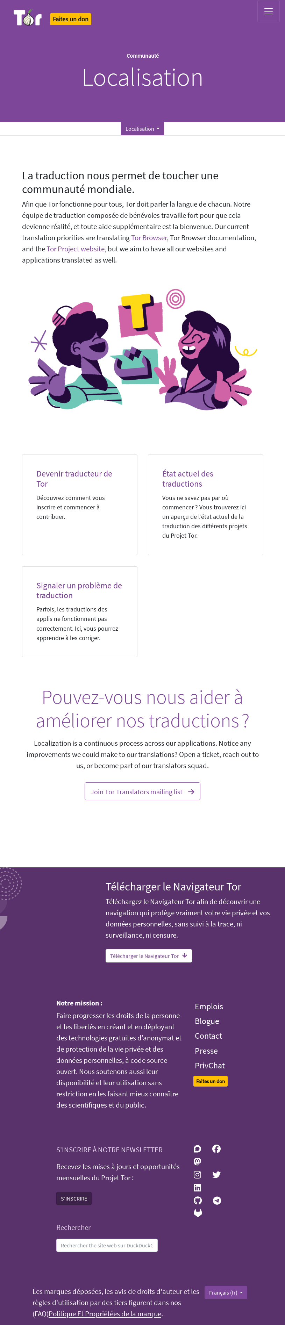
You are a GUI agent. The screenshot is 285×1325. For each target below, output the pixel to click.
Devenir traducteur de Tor (74, 478)
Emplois (209, 1006)
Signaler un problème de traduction (79, 590)
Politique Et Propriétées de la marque (105, 1313)
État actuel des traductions (187, 478)
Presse (206, 1050)
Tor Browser (149, 237)
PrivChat (210, 1065)
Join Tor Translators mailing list (142, 791)
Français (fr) (223, 1292)
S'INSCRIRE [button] (74, 1198)
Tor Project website (76, 248)
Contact (208, 1035)
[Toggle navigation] (268, 11)
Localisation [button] (140, 128)
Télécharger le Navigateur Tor (148, 955)
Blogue (207, 1021)
